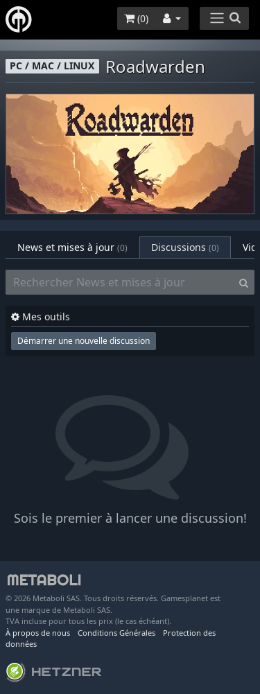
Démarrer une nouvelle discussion (83, 341)
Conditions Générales (116, 632)
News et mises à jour (72, 247)
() (136, 18)
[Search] (243, 282)
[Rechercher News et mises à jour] (120, 282)
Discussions (185, 247)
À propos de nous (38, 632)
